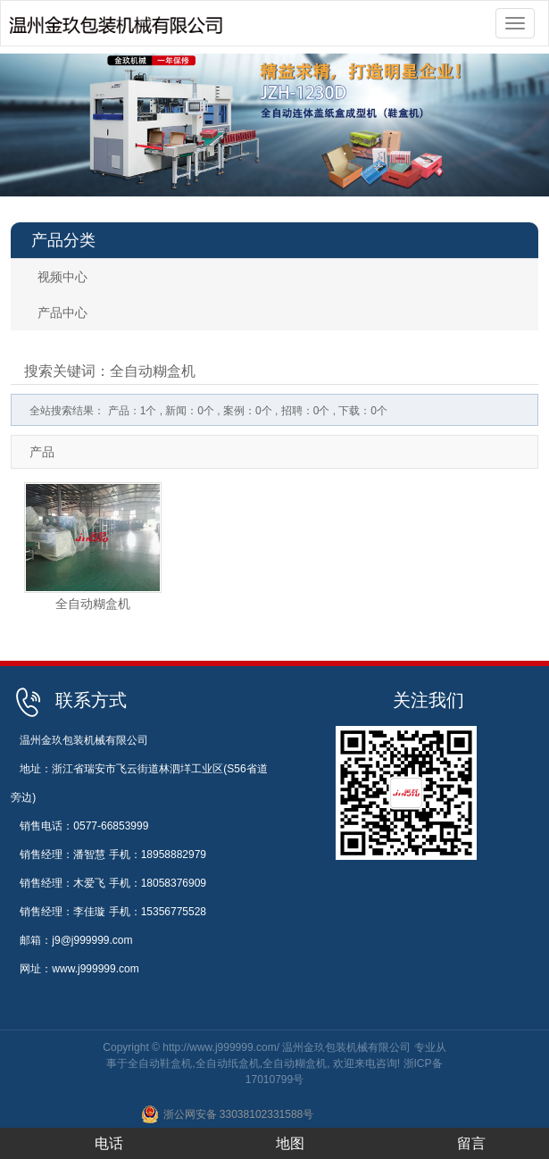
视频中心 (62, 277)
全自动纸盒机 (227, 1063)
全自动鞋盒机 (160, 1063)
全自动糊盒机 (92, 603)
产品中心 (62, 312)
